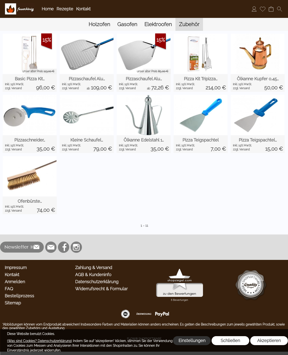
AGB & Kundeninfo (93, 274)
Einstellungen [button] (191, 340)
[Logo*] (20, 5)
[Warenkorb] (271, 9)
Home (48, 8)
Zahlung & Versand (93, 267)
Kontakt (83, 8)
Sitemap (13, 302)
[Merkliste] (263, 9)
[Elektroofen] (158, 24)
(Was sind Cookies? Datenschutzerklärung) (39, 341)
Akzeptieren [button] (269, 340)
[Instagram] (76, 247)
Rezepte (65, 8)
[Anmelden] (254, 9)
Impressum (16, 267)
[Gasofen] (127, 24)
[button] (279, 9)
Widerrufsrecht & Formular (101, 288)
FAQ (9, 288)
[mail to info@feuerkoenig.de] (51, 247)
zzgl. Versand (13, 88)
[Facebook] (63, 247)
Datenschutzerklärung (96, 281)
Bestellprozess (19, 295)
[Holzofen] (99, 24)
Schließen (230, 340)
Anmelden (15, 281)
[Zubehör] (189, 24)
